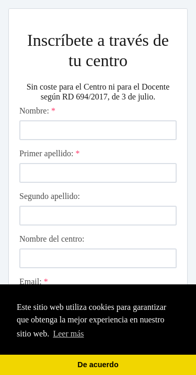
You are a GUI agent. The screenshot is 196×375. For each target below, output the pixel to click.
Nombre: (37, 110)
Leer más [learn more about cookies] (68, 333)
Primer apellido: (49, 153)
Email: (33, 281)
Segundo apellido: (49, 196)
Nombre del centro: (51, 238)
